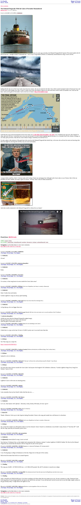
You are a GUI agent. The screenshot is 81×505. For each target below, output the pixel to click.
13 (1, 397)
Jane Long (20, 300)
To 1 (15, 264)
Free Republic (4, 1)
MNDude (20, 286)
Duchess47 (21, 361)
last (20, 246)
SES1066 (21, 446)
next (17, 246)
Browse (2, 2)
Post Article (77, 2)
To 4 (15, 350)
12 (1, 385)
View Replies (17, 253)
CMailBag (20, 335)
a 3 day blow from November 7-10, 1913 (43, 134)
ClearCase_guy (21, 312)
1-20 (4, 246)
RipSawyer (21, 486)
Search (6, 2)
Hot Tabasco (21, 397)
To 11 (15, 421)
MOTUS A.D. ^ (4, 10)
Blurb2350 (21, 374)
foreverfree (20, 274)
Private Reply (10, 253)
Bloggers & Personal (75, 1)
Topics (72, 2)
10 (1, 361)
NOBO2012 (20, 251)
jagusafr (20, 385)
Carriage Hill (22, 472)
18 (1, 460)
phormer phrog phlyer (23, 263)
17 (1, 446)
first (2, 246)
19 (1, 472)
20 (1, 486)
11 (1, 374)
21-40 (7, 246)
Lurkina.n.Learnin (22, 349)
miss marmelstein (23, 433)
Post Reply (3, 253)
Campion (20, 323)
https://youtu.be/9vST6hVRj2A (9, 344)
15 (1, 420)
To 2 (15, 325)
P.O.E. (20, 408)
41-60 (10, 246)
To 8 (15, 473)
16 (1, 433)
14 (1, 408)
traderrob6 (21, 460)
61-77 (14, 246)
